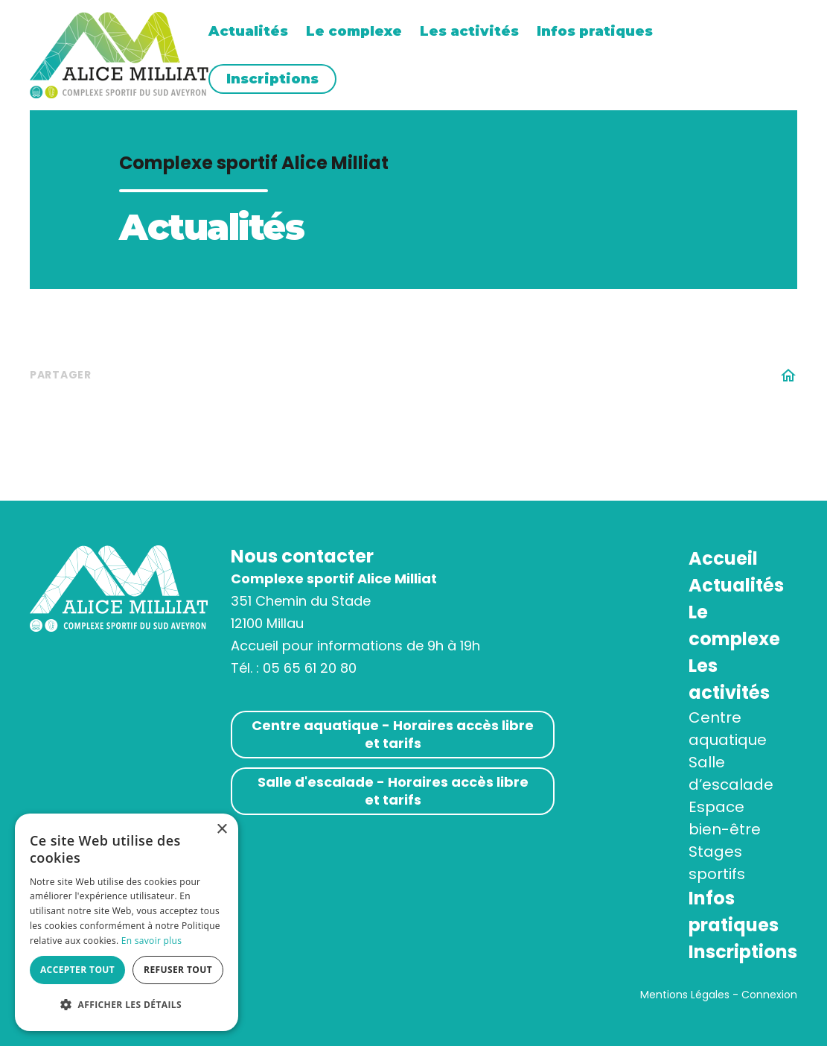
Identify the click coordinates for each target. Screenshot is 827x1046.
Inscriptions (272, 79)
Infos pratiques (595, 31)
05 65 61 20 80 (310, 668)
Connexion (769, 994)
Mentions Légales (684, 994)
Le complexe (354, 31)
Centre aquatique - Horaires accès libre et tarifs (393, 734)
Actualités (248, 31)
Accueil (723, 558)
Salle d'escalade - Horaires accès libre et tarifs (393, 791)
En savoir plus (151, 940)
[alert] (126, 922)
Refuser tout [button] (178, 969)
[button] (126, 1005)
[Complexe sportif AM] (119, 54)
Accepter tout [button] (77, 969)
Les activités (469, 31)
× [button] (221, 829)
